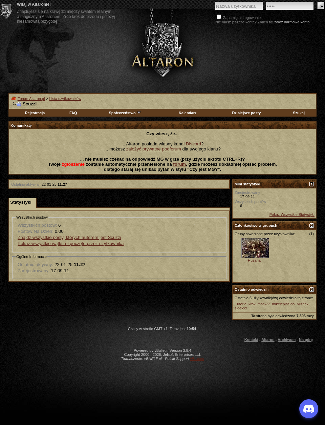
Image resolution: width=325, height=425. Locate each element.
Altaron (268, 340)
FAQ (73, 113)
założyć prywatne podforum (153, 148)
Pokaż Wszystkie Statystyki (292, 214)
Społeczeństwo (125, 113)
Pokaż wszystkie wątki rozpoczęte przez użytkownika (71, 243)
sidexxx (241, 308)
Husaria (254, 260)
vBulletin (197, 359)
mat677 (264, 304)
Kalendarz (188, 113)
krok (252, 304)
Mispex (302, 304)
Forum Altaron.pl (31, 99)
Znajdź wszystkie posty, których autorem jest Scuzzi (69, 237)
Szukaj (299, 113)
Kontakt (251, 340)
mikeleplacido (283, 304)
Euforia (240, 304)
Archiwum (287, 340)
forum (179, 164)
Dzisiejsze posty (246, 113)
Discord (193, 143)
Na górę (306, 340)
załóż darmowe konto (291, 22)
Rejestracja (35, 113)
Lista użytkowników (65, 99)
